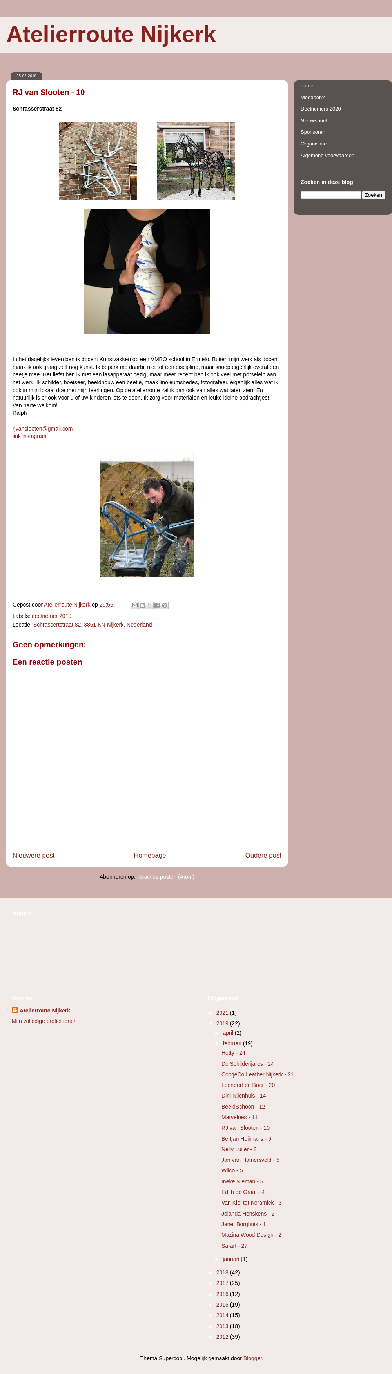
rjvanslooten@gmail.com (43, 428)
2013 (223, 1326)
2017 (223, 1283)
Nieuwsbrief (314, 121)
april (228, 1033)
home (307, 86)
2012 (223, 1337)
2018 (223, 1272)
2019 (223, 1023)
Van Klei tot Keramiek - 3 (251, 1203)
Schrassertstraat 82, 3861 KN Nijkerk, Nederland (92, 625)
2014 (223, 1315)
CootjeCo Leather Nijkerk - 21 (257, 1074)
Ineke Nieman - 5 (242, 1181)
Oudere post (263, 855)
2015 (223, 1304)
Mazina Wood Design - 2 (251, 1235)
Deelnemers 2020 (321, 109)
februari (233, 1043)
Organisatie (314, 144)
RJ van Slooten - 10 (245, 1128)
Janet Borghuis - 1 (243, 1224)
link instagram (29, 436)
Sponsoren (313, 132)
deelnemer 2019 (51, 616)
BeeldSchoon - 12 (243, 1106)
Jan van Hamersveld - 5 (250, 1160)
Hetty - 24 (233, 1053)
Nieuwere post (33, 855)
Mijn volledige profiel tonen (44, 1021)
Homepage (150, 855)
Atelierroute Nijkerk (111, 34)
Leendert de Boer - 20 (248, 1085)
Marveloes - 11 (239, 1117)
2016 (223, 1294)
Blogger (252, 1358)
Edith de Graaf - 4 (243, 1192)
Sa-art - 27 (234, 1246)
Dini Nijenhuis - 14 (243, 1095)
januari (232, 1259)
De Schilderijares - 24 (247, 1064)
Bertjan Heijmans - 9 (246, 1139)
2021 (223, 1013)
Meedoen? (313, 97)
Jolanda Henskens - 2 (247, 1213)
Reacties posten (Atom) (165, 877)
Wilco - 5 (232, 1170)
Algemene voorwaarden (327, 155)
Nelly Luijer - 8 (238, 1149)
